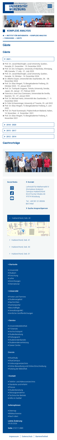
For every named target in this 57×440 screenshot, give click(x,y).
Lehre (11, 278)
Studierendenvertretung (18, 342)
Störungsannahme (16, 392)
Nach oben (13, 416)
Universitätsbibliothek (17, 326)
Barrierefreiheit (41, 436)
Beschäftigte (14, 308)
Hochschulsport (15, 331)
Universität (13, 270)
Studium (12, 273)
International (13, 284)
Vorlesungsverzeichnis (18, 363)
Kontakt (31, 182)
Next (49, 21)
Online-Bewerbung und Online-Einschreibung (27, 366)
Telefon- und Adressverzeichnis (21, 382)
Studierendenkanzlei (17, 340)
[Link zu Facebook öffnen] (10, 193)
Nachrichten (13, 302)
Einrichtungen (14, 281)
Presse (11, 387)
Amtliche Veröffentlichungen (20, 313)
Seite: (10, 428)
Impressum (14, 436)
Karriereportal (14, 305)
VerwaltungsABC (15, 310)
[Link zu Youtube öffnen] (10, 198)
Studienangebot (15, 299)
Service (11, 320)
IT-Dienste (13, 329)
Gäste (19, 38)
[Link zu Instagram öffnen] (10, 188)
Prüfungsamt (14, 337)
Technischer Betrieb (17, 395)
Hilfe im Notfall (15, 398)
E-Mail (31, 204)
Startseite (12, 264)
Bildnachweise (14, 413)
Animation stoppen (45, 26)
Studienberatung (15, 334)
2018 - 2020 (11, 125)
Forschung (9, 38)
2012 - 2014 (11, 137)
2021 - (9, 59)
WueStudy (13, 358)
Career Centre (14, 345)
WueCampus (14, 360)
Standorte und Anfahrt (17, 384)
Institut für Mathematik (17, 36)
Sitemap (12, 411)
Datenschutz (27, 436)
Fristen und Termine (17, 297)
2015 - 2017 (11, 131)
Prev (8, 21)
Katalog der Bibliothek (17, 369)
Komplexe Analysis (19, 31)
